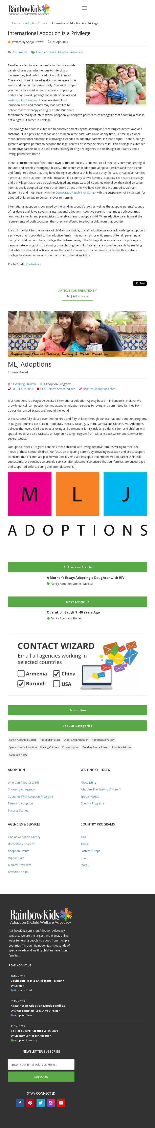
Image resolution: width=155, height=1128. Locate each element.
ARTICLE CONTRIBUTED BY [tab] (77, 293)
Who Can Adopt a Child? (23, 782)
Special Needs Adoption (23, 747)
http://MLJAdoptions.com (97, 389)
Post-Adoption (70, 747)
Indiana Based (18, 372)
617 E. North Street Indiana (56, 389)
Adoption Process (50, 739)
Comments (20, 52)
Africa (84, 844)
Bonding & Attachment (95, 747)
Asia (83, 837)
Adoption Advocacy (70, 52)
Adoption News (46, 52)
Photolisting (88, 782)
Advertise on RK (18, 872)
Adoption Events (18, 851)
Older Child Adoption (76, 739)
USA (83, 858)
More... (85, 865)
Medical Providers (19, 865)
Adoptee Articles (121, 747)
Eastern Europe (91, 851)
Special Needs (90, 796)
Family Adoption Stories (22, 739)
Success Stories (18, 810)
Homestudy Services (21, 844)
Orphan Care (16, 858)
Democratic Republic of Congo (76, 192)
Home (16, 23)
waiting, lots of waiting (22, 100)
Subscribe (41, 1076)
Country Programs (93, 803)
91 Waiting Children (22, 384)
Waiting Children (49, 747)
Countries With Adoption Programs (30, 796)
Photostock (33, 264)
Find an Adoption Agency (24, 837)
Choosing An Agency (21, 789)
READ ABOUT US (20, 965)
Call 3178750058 (20, 389)
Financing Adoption (20, 803)
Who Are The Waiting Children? (101, 789)
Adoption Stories (36, 23)
